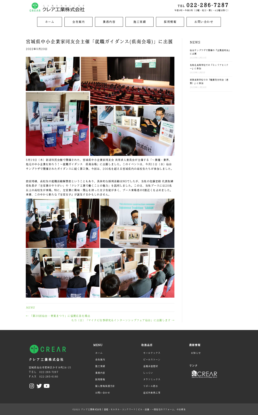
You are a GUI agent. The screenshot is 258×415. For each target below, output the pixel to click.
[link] (49, 22)
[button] (32, 386)
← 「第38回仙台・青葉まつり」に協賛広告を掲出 (58, 315)
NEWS (30, 307)
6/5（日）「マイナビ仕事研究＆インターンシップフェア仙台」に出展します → (122, 320)
